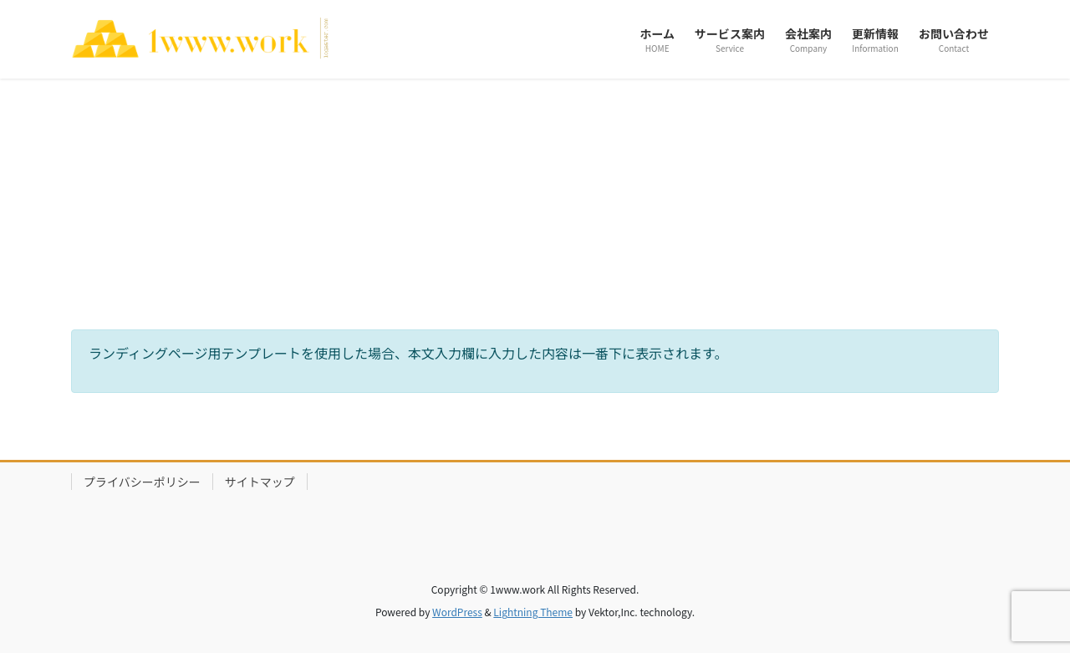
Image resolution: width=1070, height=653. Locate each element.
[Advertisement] (535, 204)
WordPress (457, 612)
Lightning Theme (533, 612)
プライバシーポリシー (142, 481)
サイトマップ (260, 481)
